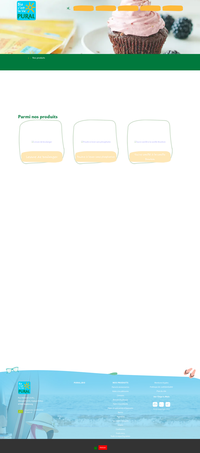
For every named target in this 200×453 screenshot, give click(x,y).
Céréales (120, 396)
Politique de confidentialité (161, 387)
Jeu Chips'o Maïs (161, 397)
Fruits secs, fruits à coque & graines (120, 435)
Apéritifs (120, 417)
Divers (120, 425)
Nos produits (38, 58)
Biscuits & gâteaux (120, 400)
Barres (120, 413)
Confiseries (120, 429)
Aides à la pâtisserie (120, 391)
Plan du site (161, 391)
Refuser (103, 448)
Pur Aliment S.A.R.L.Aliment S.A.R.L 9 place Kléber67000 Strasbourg (30, 401)
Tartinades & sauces (120, 421)
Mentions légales (161, 383)
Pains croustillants (120, 404)
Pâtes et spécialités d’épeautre (120, 408)
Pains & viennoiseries (120, 387)
